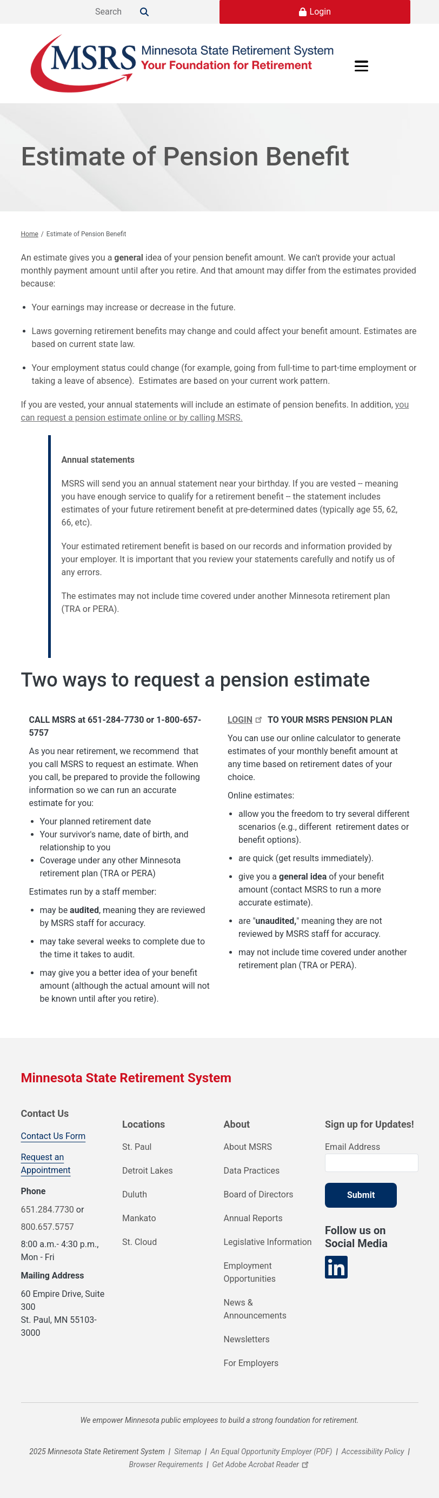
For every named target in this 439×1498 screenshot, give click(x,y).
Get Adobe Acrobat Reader (262, 1464)
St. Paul (136, 1147)
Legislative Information (268, 1242)
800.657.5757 (47, 1227)
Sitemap (187, 1451)
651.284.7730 (47, 1209)
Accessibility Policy (373, 1451)
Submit (361, 1195)
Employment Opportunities (250, 1272)
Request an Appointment (46, 1163)
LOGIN (246, 720)
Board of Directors (259, 1194)
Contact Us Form (53, 1136)
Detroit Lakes (147, 1171)
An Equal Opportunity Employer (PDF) (271, 1451)
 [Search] (144, 12)
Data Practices (252, 1171)
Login (320, 11)
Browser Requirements (166, 1464)
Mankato (139, 1218)
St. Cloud (139, 1242)
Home (29, 234)
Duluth (134, 1194)
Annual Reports (253, 1218)
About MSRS (248, 1147)
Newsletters (247, 1339)
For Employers (251, 1363)
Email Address (352, 1147)
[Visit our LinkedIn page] (336, 1267)
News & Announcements (255, 1309)
